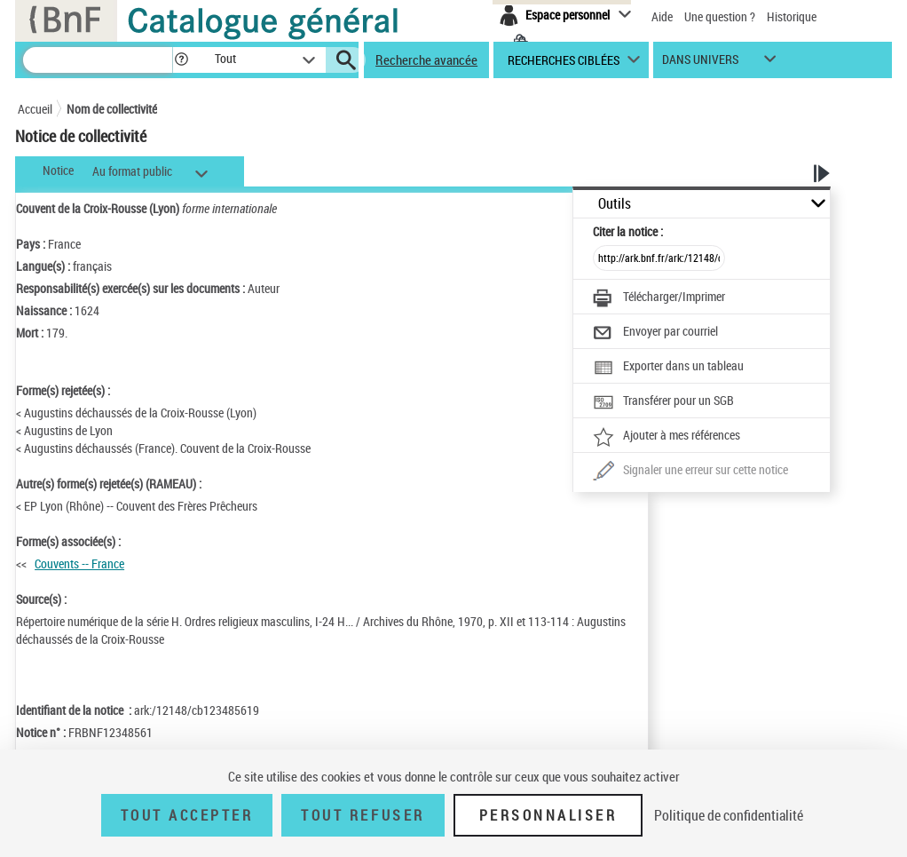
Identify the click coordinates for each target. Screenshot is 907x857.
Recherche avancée (426, 59)
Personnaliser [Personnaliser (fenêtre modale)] (548, 815)
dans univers (700, 63)
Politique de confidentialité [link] (728, 815)
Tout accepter (187, 815)
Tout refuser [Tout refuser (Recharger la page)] (362, 815)
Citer (628, 231)
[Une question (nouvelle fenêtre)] (690, 471)
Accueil (35, 108)
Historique (791, 16)
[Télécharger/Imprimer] (659, 298)
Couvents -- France (79, 563)
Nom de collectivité (112, 108)
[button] (181, 60)
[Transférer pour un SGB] (663, 402)
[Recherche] (97, 60)
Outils (614, 203)
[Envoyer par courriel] (655, 333)
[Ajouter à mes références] (666, 437)
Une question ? (719, 16)
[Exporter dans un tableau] (668, 367)
